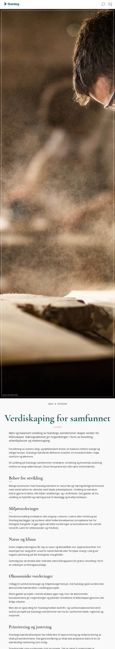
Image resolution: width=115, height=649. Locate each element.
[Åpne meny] (110, 4)
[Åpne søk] (102, 4)
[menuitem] (12, 4)
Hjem (50, 404)
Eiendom (62, 404)
